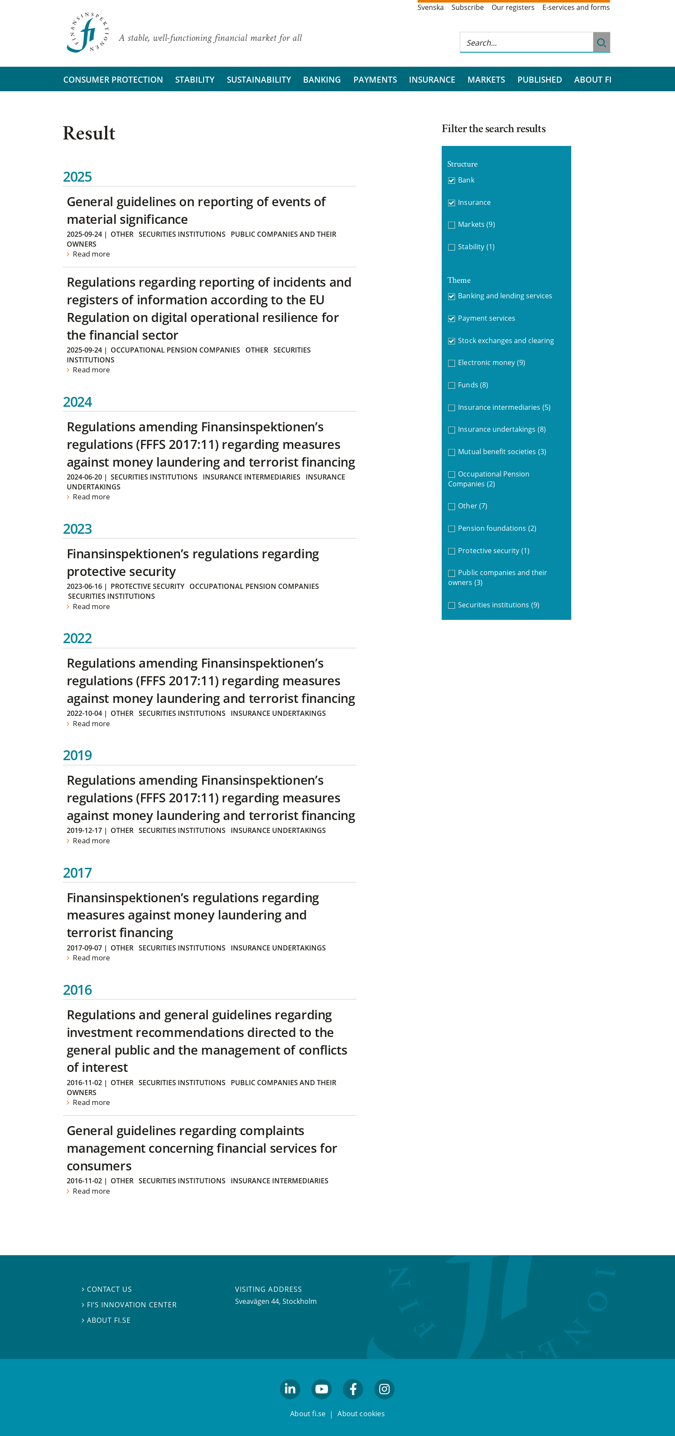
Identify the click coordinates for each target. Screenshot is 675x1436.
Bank (466, 180)
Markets (486, 79)
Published (539, 79)
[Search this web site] (526, 42)
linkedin (290, 1403)
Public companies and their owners (497, 577)
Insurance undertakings (278, 713)
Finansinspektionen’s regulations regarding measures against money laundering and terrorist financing (193, 915)
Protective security (147, 586)
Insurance (432, 79)
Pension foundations (497, 528)
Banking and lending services (505, 295)
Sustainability (259, 79)
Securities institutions (182, 234)
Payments (375, 79)
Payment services (486, 318)
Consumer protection (113, 79)
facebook (353, 1403)
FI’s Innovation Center (129, 1304)
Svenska (431, 7)
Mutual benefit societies (502, 452)
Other (122, 234)
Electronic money (491, 363)
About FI (593, 79)
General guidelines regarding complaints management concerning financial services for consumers (202, 1148)
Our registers (513, 7)
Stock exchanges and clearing (506, 340)
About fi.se (106, 1320)
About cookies (361, 1413)
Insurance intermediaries (251, 477)
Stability (194, 79)
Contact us (107, 1289)
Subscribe (468, 7)
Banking (322, 79)
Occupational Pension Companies (175, 350)
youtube (321, 1403)
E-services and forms (576, 7)
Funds (473, 385)
